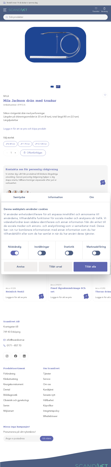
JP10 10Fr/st (41, 144)
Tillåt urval (55, 266)
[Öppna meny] (5, 10)
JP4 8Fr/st (10, 144)
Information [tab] (55, 197)
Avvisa (21, 266)
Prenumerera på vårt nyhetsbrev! (19, 431)
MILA (6, 96)
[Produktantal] (11, 153)
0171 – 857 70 (14, 345)
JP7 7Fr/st (25, 144)
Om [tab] (91, 197)
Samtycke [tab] (19, 197)
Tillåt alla (90, 266)
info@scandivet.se (15, 339)
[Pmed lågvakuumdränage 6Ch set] (69, 274)
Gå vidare (46, 438)
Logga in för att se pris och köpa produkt (24, 128)
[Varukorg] (104, 10)
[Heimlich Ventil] (24, 274)
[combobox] (55, 17)
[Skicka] (5, 17)
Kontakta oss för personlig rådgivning (32, 169)
